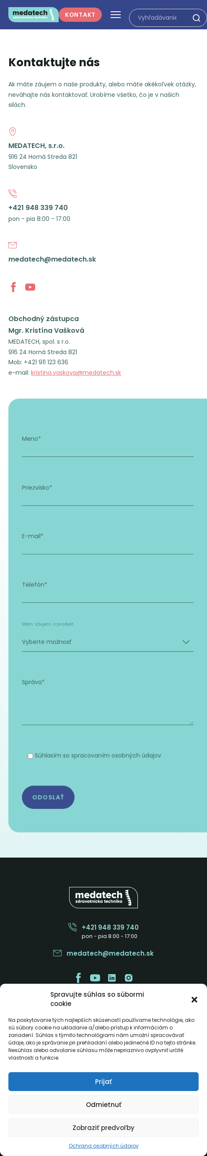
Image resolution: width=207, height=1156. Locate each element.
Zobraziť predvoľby (103, 1127)
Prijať (103, 1081)
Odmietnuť (104, 1104)
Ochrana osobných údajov (104, 1145)
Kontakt (80, 14)
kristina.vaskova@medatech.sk (76, 372)
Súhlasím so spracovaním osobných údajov (99, 746)
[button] (194, 999)
